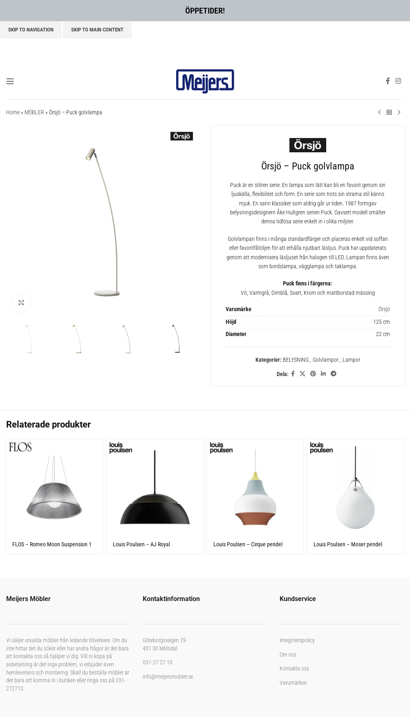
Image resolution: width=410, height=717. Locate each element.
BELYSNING (295, 359)
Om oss (288, 654)
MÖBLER (34, 112)
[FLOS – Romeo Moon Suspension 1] (54, 487)
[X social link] (302, 373)
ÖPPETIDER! (205, 11)
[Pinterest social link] (312, 373)
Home (13, 112)
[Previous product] (379, 113)
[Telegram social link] (333, 373)
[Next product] (399, 113)
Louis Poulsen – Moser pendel (348, 544)
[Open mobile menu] (10, 81)
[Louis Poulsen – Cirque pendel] (255, 487)
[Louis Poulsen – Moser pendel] (355, 487)
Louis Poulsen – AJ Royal (141, 544)
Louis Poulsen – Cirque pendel (247, 544)
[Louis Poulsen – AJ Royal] (155, 487)
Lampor (351, 359)
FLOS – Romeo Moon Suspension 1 (52, 544)
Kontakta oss (294, 668)
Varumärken (293, 682)
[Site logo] (205, 80)
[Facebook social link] (387, 81)
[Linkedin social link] (323, 373)
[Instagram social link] (398, 81)
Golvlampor (325, 359)
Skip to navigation (31, 30)
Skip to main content (97, 30)
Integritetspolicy (297, 640)
